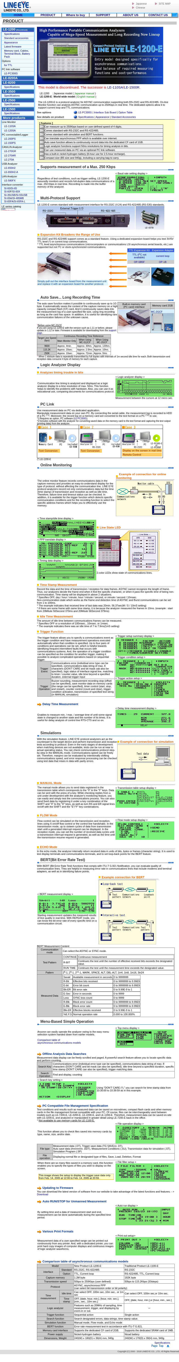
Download (42, 1194)
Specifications (86, 117)
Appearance (102, 117)
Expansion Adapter (162, 250)
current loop (162, 256)
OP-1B (162, 262)
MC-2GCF (156, 311)
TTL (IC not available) (139, 256)
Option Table (125, 112)
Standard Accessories (124, 117)
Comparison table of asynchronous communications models (59, 1041)
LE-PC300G (85, 112)
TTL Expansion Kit (139, 250)
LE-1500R (132, 87)
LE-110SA (115, 87)
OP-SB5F (139, 262)
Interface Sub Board (105, 112)
